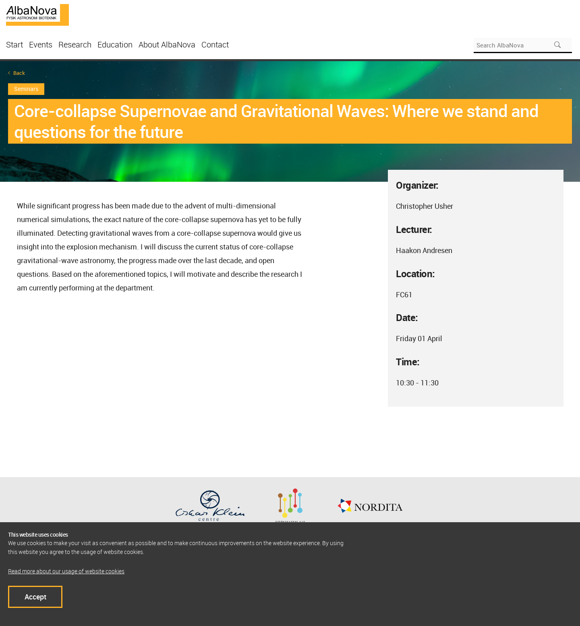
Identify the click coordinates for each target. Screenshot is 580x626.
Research (74, 44)
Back (19, 73)
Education (115, 44)
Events (40, 44)
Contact (215, 44)
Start (14, 44)
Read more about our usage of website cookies (66, 571)
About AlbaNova (167, 44)
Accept (35, 596)
